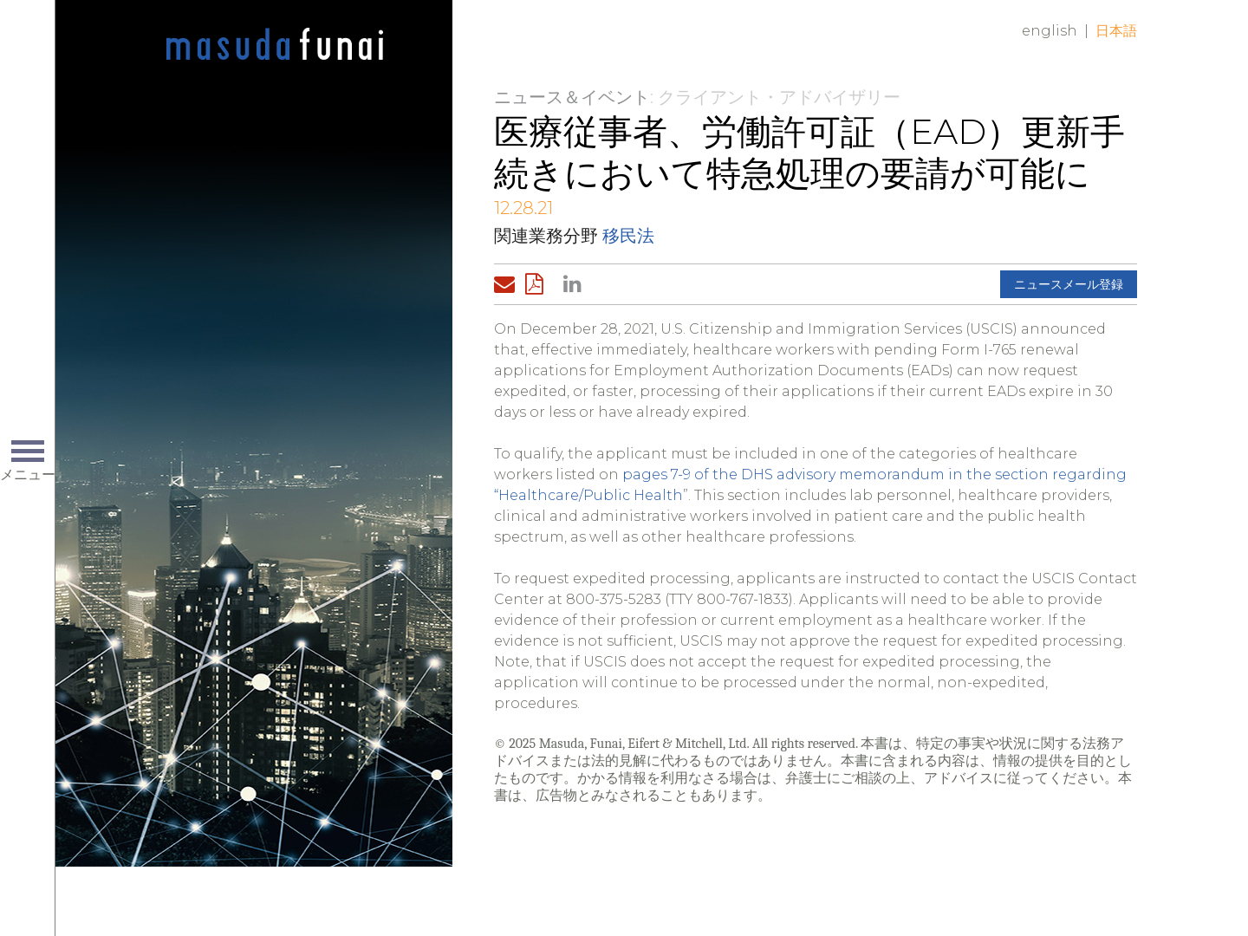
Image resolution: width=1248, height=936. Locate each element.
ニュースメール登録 (1068, 284)
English (1049, 31)
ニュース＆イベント (572, 97)
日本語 (1116, 31)
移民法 (628, 235)
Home (274, 45)
